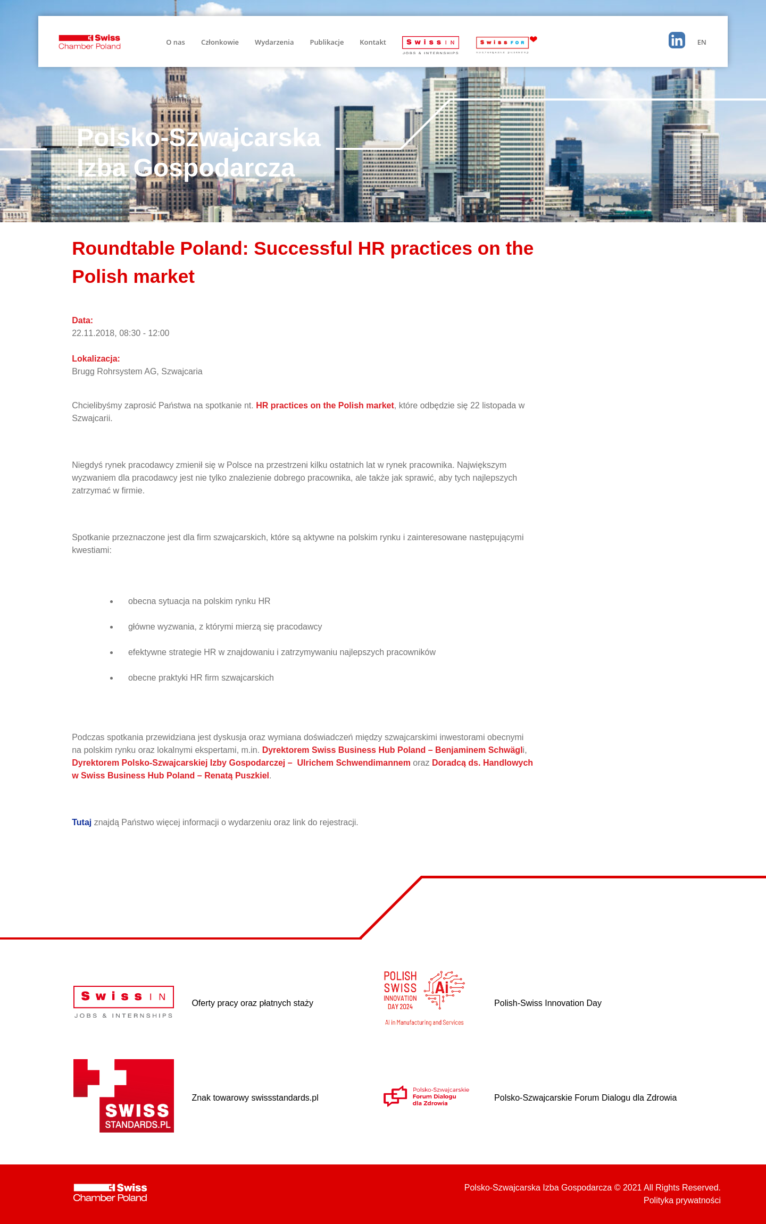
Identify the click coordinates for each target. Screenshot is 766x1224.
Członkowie (220, 42)
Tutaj (81, 822)
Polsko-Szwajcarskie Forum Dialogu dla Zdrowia (585, 1097)
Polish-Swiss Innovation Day (548, 1003)
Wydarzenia (274, 42)
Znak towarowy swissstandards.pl (255, 1097)
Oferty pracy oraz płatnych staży (252, 1003)
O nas (175, 42)
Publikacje (327, 42)
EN (701, 42)
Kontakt (373, 42)
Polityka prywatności (682, 1200)
